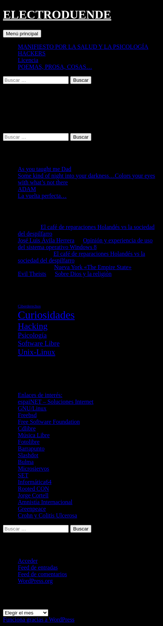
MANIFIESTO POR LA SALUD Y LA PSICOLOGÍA (83, 46)
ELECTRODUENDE (57, 14)
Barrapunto (31, 448)
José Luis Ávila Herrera (46, 240)
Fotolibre (29, 442)
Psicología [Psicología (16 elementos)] (32, 335)
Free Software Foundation (49, 422)
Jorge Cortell (33, 495)
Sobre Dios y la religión (83, 274)
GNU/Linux (32, 408)
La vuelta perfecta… (42, 196)
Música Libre (34, 435)
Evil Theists (32, 274)
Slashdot (28, 455)
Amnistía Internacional (45, 502)
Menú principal (22, 33)
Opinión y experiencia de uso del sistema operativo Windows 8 (85, 243)
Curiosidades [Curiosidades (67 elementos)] (46, 315)
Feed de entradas (38, 567)
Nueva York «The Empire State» (92, 267)
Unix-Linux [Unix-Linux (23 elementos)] (36, 352)
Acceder (28, 561)
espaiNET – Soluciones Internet (56, 401)
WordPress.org (35, 581)
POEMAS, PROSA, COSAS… (55, 67)
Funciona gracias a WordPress (39, 619)
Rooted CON (33, 488)
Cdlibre (27, 428)
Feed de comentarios (42, 574)
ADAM (27, 189)
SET (23, 475)
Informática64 (35, 482)
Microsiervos (33, 468)
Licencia (28, 60)
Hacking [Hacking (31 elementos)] (33, 326)
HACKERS (32, 53)
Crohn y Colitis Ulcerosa (47, 515)
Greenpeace (32, 509)
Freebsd (27, 415)
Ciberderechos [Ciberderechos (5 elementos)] (29, 306)
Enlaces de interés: (40, 395)
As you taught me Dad (44, 169)
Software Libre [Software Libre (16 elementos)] (38, 343)
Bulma (26, 462)
